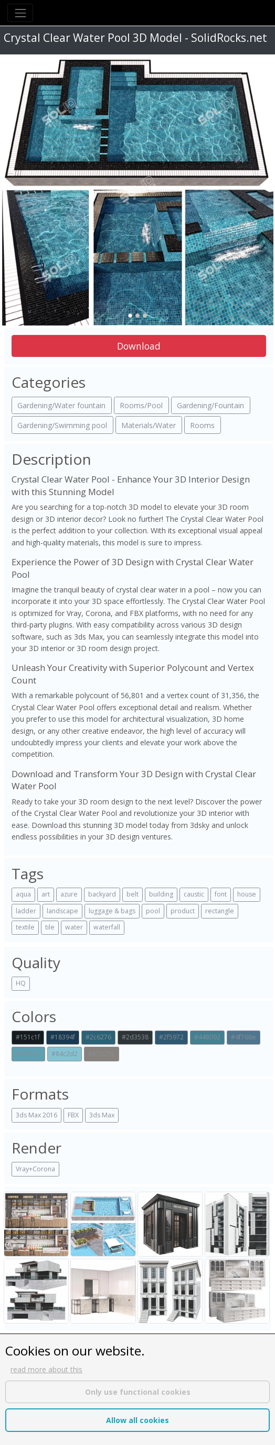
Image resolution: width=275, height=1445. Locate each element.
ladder (26, 910)
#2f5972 (171, 1037)
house (246, 894)
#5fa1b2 (28, 1053)
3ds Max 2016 (36, 1115)
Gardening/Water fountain (61, 405)
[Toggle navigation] (20, 13)
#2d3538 (135, 1037)
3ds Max (101, 1115)
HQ (21, 983)
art (45, 894)
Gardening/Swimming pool (62, 425)
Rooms (202, 425)
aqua (23, 894)
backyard (102, 894)
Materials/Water (148, 425)
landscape (62, 910)
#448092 (207, 1037)
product (183, 910)
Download (139, 346)
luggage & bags (112, 910)
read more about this (46, 1369)
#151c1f (28, 1037)
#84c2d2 (64, 1053)
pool (153, 910)
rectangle (219, 910)
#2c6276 (98, 1037)
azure (69, 894)
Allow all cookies (137, 1420)
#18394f (62, 1037)
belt (132, 894)
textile (25, 927)
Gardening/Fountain (210, 405)
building (161, 894)
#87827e (101, 1053)
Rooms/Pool (141, 405)
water (74, 927)
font (221, 894)
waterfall (106, 927)
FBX (73, 1115)
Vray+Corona (35, 1168)
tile (50, 927)
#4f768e (243, 1037)
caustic (194, 894)
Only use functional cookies (138, 1392)
